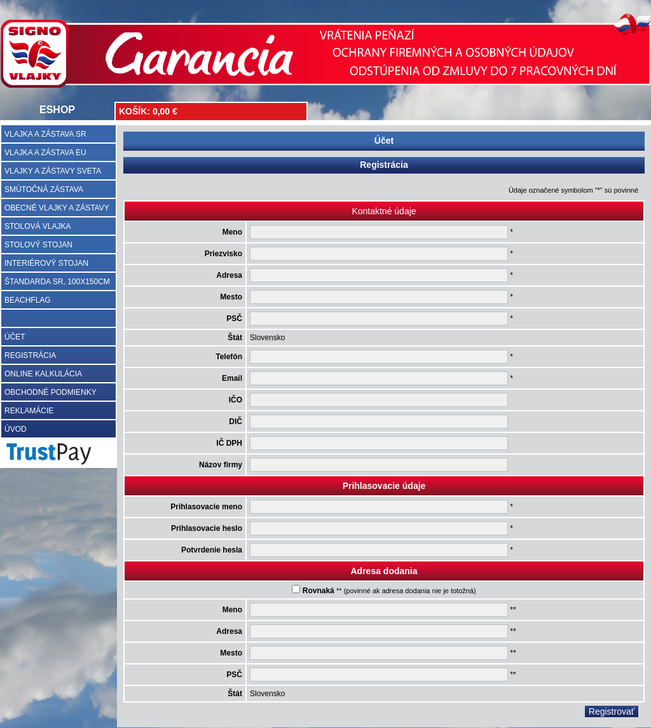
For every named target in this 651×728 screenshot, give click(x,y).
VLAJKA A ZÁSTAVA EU (45, 152)
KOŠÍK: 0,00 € (148, 111)
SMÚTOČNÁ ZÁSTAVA (43, 189)
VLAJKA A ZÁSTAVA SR (45, 134)
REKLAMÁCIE (28, 410)
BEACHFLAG (27, 300)
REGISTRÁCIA (30, 355)
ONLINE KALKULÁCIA (43, 373)
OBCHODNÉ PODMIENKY (50, 392)
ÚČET (14, 337)
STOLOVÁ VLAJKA (37, 226)
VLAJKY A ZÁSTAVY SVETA (52, 171)
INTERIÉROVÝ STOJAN (46, 263)
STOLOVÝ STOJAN (38, 244)
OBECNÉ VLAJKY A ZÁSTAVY (56, 207)
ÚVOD (15, 429)
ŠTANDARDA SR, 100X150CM (57, 281)
